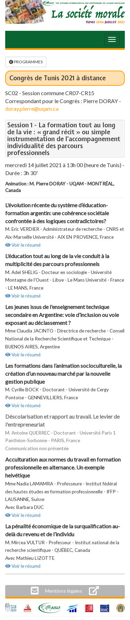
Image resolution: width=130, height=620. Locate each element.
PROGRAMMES (26, 61)
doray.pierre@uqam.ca (32, 108)
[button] (64, 591)
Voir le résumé (23, 245)
